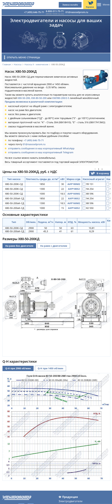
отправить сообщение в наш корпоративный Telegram (40, 152)
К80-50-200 (24, 98)
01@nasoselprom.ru (77, 12)
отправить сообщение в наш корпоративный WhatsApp (41, 148)
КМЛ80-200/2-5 (60, 98)
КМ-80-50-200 (39, 98)
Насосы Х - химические (36, 64)
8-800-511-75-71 (55, 11)
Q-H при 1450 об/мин (50, 367)
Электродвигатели (70, 500)
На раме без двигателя (19, 245)
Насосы (18, 64)
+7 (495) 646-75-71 (34, 12)
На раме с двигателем (53, 245)
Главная (6, 64)
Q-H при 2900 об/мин (18, 367)
